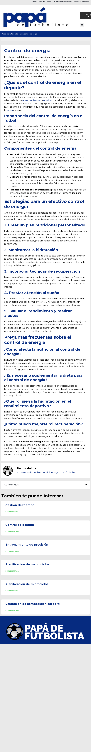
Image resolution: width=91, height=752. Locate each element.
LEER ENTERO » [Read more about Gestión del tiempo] (12, 512)
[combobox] (77, 15)
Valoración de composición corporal (32, 604)
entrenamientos (31, 100)
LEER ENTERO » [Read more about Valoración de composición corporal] (12, 611)
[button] (82, 25)
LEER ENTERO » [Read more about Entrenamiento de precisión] (12, 551)
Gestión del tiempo (19, 505)
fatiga (10, 110)
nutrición (48, 100)
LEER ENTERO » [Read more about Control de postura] (12, 532)
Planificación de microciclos (26, 584)
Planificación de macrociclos (27, 564)
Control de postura (19, 525)
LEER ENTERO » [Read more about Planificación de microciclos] (12, 591)
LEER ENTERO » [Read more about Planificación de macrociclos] (12, 571)
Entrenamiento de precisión (26, 544)
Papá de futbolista (9, 34)
